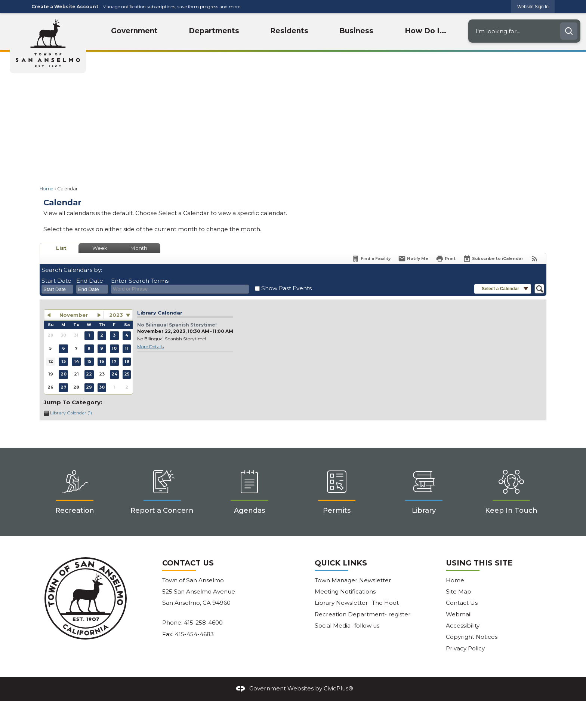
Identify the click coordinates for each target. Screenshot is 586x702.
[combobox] (57, 289)
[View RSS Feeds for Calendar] (535, 259)
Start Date (56, 280)
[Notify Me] (413, 259)
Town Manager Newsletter (353, 580)
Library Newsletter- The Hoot (357, 602)
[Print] (446, 259)
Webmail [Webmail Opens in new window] (459, 614)
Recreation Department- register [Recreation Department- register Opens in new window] (363, 614)
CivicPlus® (338, 688)
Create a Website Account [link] (64, 6)
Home (46, 188)
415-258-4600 (203, 622)
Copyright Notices (471, 636)
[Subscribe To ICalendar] (493, 259)
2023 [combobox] (116, 315)
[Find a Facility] (371, 259)
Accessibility (462, 625)
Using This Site (479, 562)
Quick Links (341, 562)
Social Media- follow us (347, 625)
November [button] (73, 315)
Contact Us (462, 602)
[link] (533, 6)
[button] (568, 31)
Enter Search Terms (140, 280)
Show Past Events (286, 288)
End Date (89, 280)
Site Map (458, 591)
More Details (150, 346)
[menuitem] (135, 31)
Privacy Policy (465, 648)
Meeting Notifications (345, 591)
